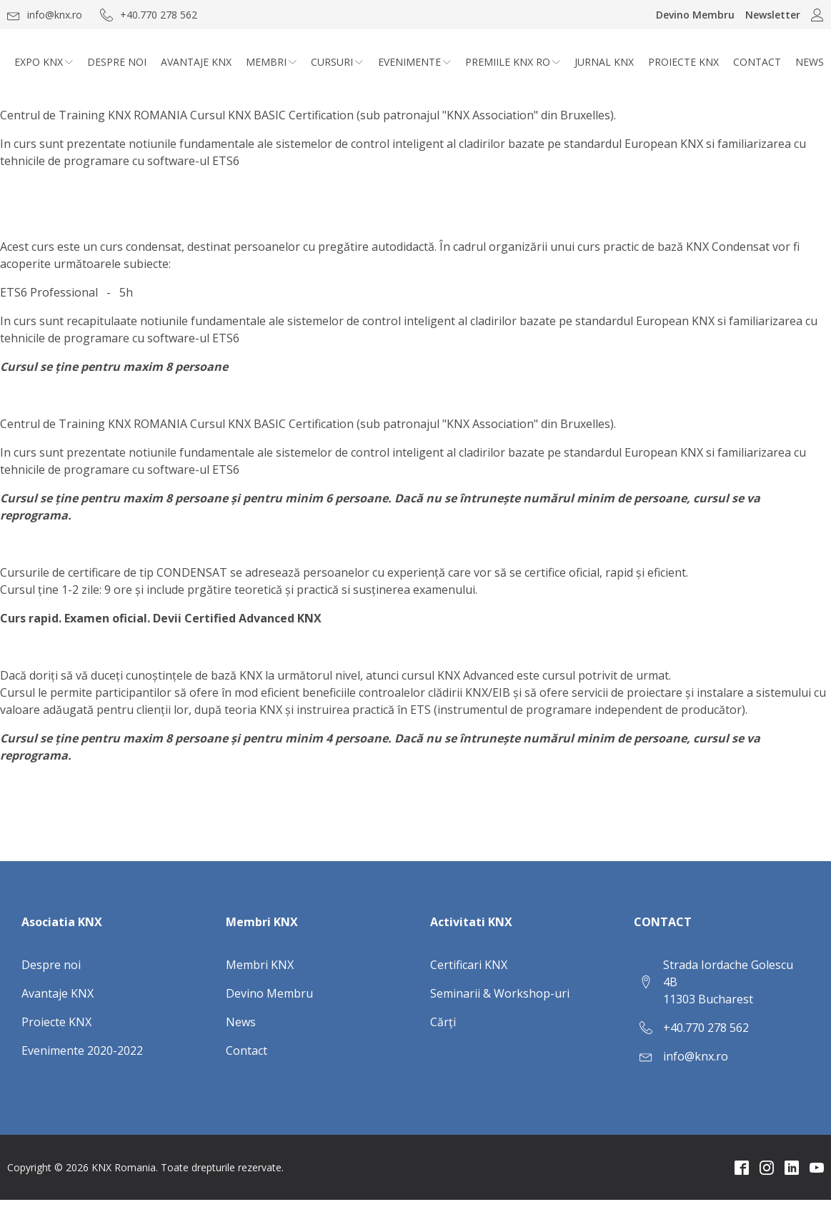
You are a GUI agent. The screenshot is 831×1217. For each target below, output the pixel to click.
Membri (271, 62)
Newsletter (772, 14)
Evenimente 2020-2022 (82, 1050)
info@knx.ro (695, 1056)
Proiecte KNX (683, 62)
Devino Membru (695, 14)
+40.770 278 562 (706, 1027)
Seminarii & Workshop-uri (499, 993)
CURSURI (337, 62)
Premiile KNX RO (512, 62)
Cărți (443, 1022)
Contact (757, 62)
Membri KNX (260, 965)
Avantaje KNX (196, 62)
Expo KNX (43, 62)
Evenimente (414, 62)
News (809, 62)
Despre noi (116, 62)
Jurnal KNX (604, 62)
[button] (44, 14)
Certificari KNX (468, 965)
